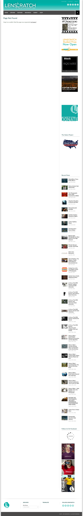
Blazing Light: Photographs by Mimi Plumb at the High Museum (73, 237)
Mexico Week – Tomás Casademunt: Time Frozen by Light (73, 382)
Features (19, 12)
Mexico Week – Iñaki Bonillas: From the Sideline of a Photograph (73, 390)
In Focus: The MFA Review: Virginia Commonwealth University (73, 285)
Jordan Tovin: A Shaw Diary (73, 410)
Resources (28, 12)
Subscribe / (64, 1)
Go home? (33, 22)
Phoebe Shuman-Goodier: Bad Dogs (73, 245)
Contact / (71, 1)
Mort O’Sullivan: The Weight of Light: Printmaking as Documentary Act (73, 260)
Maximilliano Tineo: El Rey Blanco (73, 179)
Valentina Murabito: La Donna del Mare (73, 201)
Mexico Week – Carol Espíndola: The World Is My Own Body (73, 365)
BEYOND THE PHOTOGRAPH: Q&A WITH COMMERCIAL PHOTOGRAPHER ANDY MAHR (73, 401)
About (76, 1)
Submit (35, 12)
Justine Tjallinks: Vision (72, 222)
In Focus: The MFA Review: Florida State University (73, 311)
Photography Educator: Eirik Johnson (72, 418)
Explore (12, 12)
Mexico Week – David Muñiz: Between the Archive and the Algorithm (73, 337)
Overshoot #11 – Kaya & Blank (72, 229)
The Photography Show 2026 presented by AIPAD (73, 194)
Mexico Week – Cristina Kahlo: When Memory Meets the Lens (73, 356)
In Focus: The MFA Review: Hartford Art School (73, 319)
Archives (25, 505)
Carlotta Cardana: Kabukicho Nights (72, 215)
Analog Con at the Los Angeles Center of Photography (73, 269)
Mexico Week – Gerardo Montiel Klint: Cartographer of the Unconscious (73, 347)
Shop (41, 12)
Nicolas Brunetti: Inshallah (72, 208)
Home (6, 12)
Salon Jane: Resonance (71, 252)
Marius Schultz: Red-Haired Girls (73, 186)
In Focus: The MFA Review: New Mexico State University (73, 293)
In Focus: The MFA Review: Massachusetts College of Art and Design (73, 327)
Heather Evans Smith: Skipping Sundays (73, 276)
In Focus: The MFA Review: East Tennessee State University (73, 302)
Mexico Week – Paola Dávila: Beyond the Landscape (73, 374)
